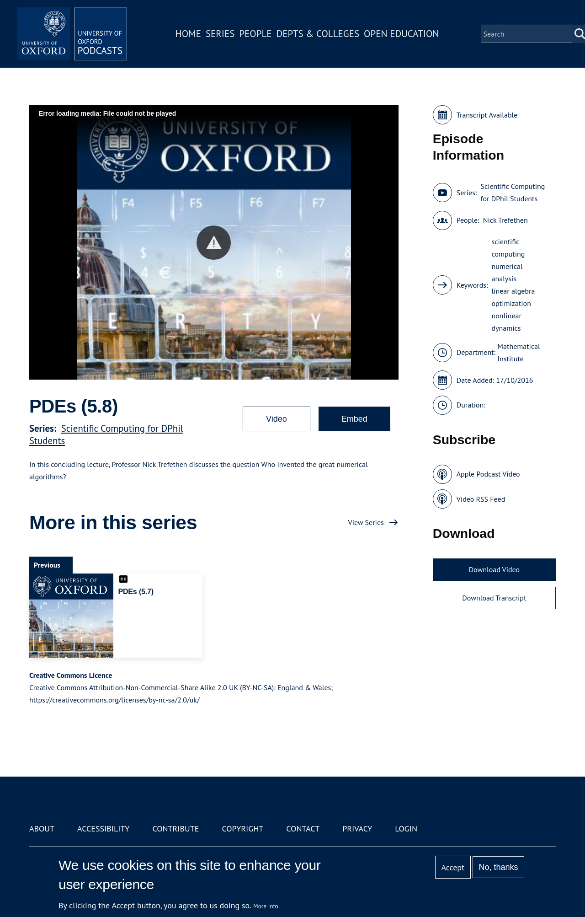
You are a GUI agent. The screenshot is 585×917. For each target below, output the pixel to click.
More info (265, 906)
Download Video (494, 569)
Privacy (357, 828)
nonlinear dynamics (506, 321)
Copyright (242, 828)
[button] (214, 242)
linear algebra (513, 290)
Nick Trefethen (505, 220)
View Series (366, 522)
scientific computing (508, 247)
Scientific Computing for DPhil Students (512, 192)
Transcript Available (487, 114)
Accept (452, 867)
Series (220, 33)
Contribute (175, 828)
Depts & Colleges (318, 33)
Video (276, 419)
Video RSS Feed (481, 499)
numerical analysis (507, 272)
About (41, 828)
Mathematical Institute (518, 352)
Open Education (401, 33)
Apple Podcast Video (488, 473)
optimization (511, 303)
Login (406, 828)
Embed (354, 419)
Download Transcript (494, 597)
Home (188, 33)
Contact (302, 828)
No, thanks (498, 867)
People (255, 33)
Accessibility (103, 828)
